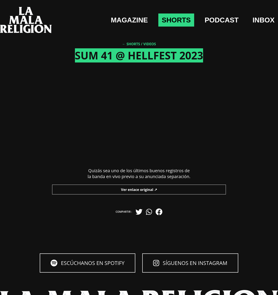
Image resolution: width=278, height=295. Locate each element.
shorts (176, 20)
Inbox (264, 20)
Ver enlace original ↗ (139, 189)
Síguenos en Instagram (190, 262)
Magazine (129, 20)
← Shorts (131, 44)
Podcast (221, 20)
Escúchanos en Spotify (87, 262)
